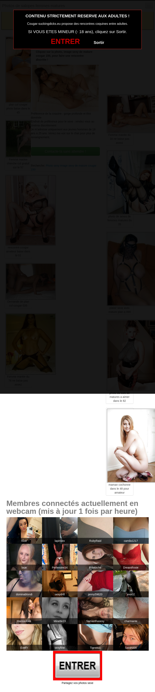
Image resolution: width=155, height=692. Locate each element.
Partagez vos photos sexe (77, 683)
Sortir (99, 42)
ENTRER (65, 41)
